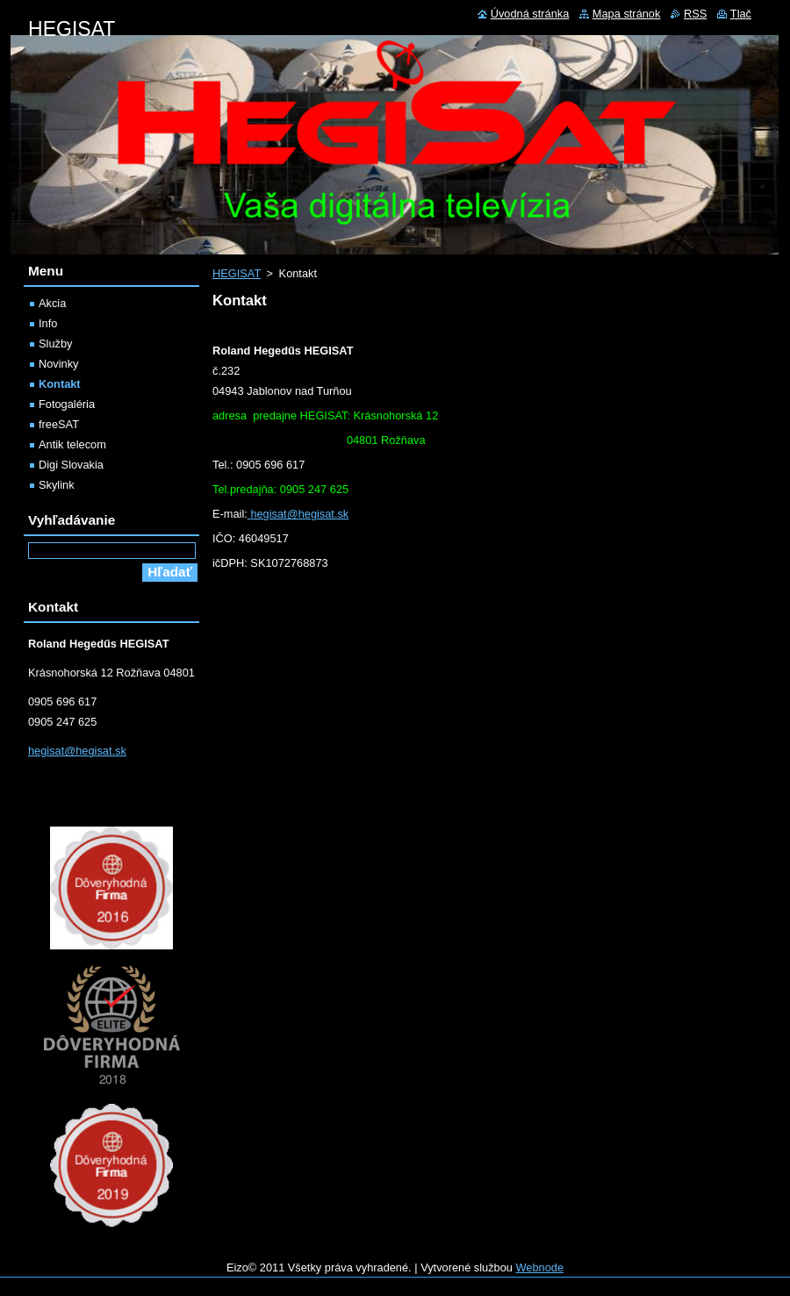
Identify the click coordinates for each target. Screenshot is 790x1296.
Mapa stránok (626, 13)
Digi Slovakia (71, 464)
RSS (695, 13)
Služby (55, 343)
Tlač (740, 13)
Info (48, 323)
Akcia (52, 303)
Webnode (540, 1267)
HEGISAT (236, 273)
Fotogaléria (67, 404)
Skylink (57, 484)
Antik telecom (72, 444)
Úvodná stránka (530, 13)
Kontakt (60, 383)
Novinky (59, 363)
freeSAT (59, 424)
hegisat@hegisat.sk (299, 513)
